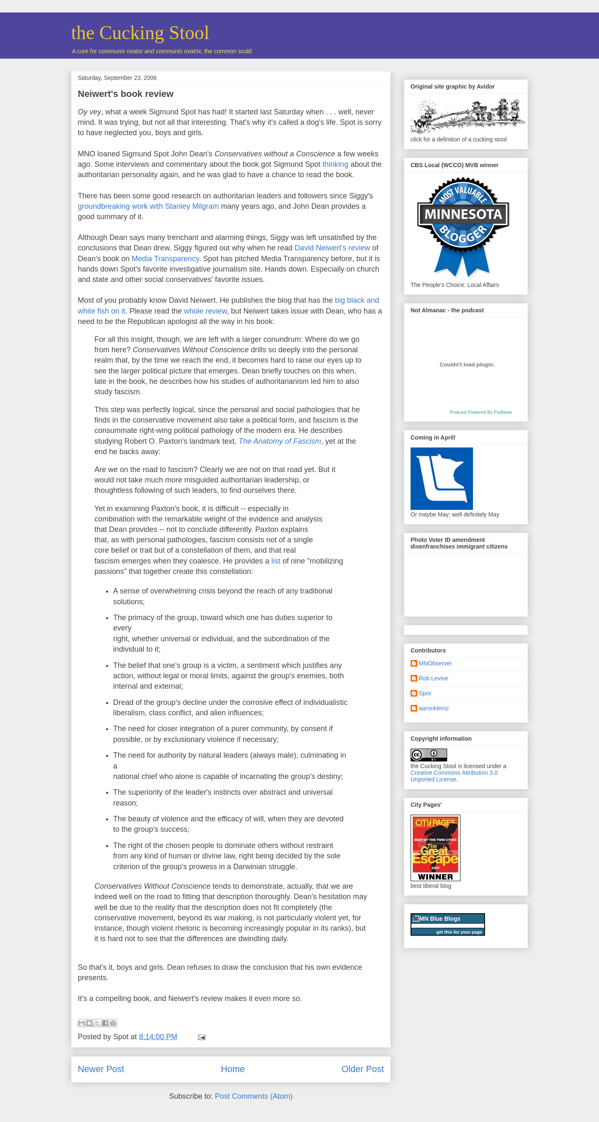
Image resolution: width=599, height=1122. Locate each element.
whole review (205, 311)
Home (233, 1069)
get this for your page (459, 931)
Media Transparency (165, 259)
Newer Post (101, 1069)
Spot (425, 693)
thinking (335, 164)
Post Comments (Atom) (254, 1096)
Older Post (363, 1069)
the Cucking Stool (140, 32)
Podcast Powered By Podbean (481, 412)
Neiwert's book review (125, 94)
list (276, 561)
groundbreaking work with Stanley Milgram (148, 206)
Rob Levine (433, 678)
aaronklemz (434, 708)
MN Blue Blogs (439, 918)
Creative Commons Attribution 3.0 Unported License (454, 776)
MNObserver (435, 663)
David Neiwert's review (331, 248)
